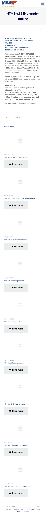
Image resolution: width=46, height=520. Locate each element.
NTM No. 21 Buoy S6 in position (15, 445)
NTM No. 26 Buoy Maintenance (15, 240)
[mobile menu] (43, 4)
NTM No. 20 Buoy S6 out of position (17, 486)
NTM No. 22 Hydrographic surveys (16, 404)
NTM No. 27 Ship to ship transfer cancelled (20, 198)
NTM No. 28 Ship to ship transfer (16, 157)
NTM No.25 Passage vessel (14, 281)
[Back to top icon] (23, 505)
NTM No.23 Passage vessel (14, 363)
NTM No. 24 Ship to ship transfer (16, 322)
